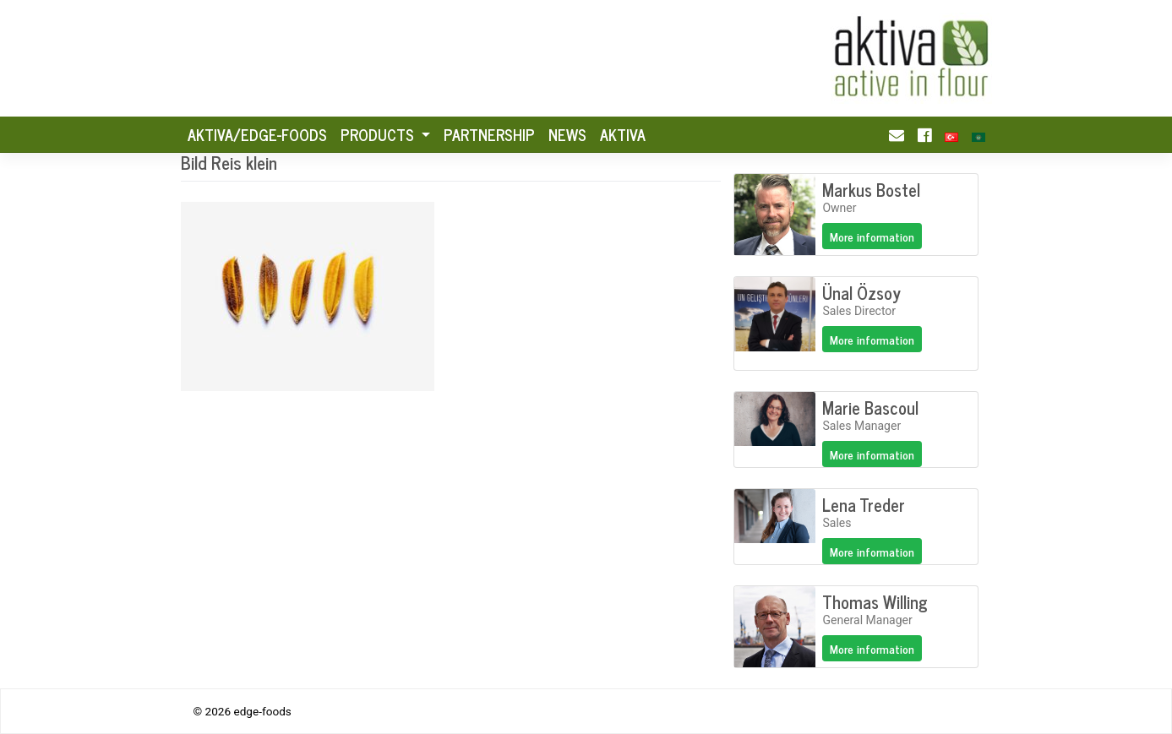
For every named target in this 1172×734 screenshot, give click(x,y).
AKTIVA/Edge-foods (257, 134)
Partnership (489, 134)
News (567, 134)
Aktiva (623, 134)
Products (379, 134)
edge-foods (262, 711)
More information (872, 236)
